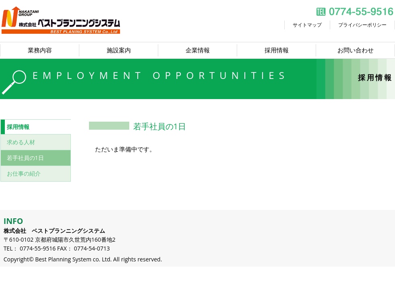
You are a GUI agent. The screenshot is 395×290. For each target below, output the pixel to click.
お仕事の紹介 (24, 173)
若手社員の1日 (25, 158)
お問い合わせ (355, 50)
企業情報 (198, 50)
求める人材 (21, 142)
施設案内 (119, 50)
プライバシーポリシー (362, 24)
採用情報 (277, 50)
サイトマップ (307, 24)
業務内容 (40, 50)
